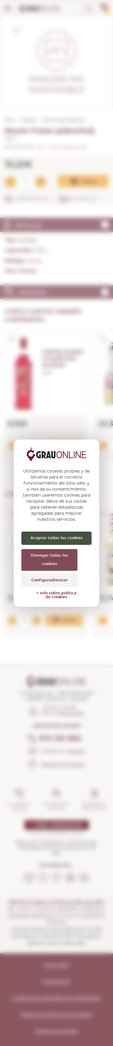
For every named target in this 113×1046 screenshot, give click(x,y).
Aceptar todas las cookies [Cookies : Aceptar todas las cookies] (56, 538)
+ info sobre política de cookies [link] (56, 595)
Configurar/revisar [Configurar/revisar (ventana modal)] (49, 580)
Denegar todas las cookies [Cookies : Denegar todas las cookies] (49, 560)
